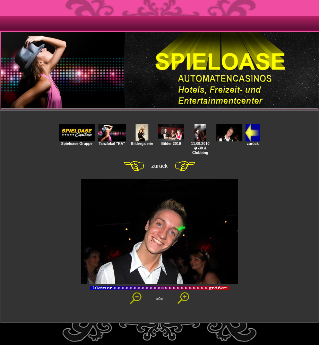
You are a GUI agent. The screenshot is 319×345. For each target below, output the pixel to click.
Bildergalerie (142, 142)
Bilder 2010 (171, 142)
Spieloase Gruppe (77, 142)
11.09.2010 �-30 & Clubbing (200, 146)
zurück (252, 142)
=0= (159, 299)
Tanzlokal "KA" (112, 142)
